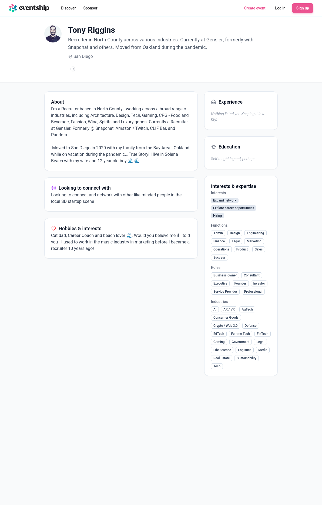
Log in (280, 8)
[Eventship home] (29, 8)
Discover (68, 8)
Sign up (302, 8)
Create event (255, 8)
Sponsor (90, 8)
